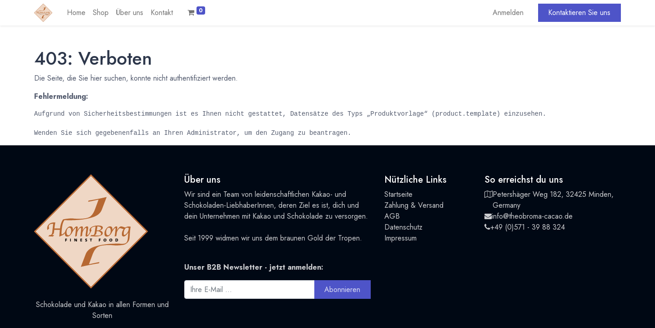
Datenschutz (403, 227)
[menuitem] (76, 13)
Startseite (398, 194)
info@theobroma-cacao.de (532, 216)
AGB (392, 216)
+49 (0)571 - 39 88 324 (527, 227)
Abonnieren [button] (342, 289)
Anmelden (508, 12)
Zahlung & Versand (413, 205)
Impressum (400, 238)
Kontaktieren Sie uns (579, 12)
